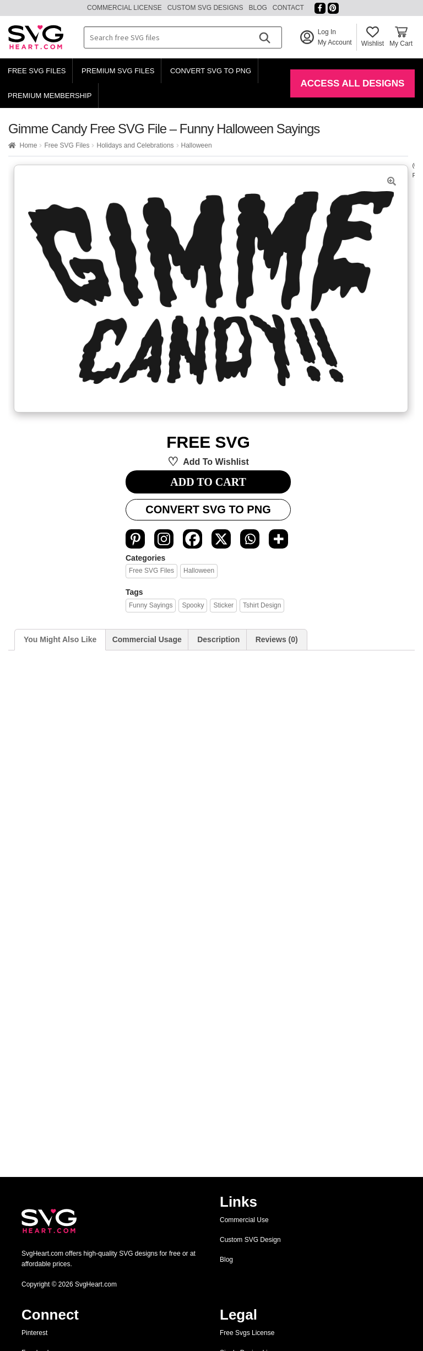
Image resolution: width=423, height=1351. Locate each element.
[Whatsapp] (249, 539)
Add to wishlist (216, 461)
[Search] (264, 37)
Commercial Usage (147, 639)
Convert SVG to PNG (210, 71)
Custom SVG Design (250, 1240)
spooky (193, 605)
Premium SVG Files (118, 71)
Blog (257, 8)
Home (28, 145)
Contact (288, 8)
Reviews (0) (277, 639)
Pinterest (34, 1333)
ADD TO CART (208, 482)
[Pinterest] (135, 539)
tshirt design (262, 605)
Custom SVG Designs (205, 8)
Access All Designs (353, 83)
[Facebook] (192, 539)
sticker (223, 605)
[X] (221, 539)
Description (218, 639)
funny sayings (150, 605)
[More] (278, 539)
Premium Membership (49, 95)
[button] (391, 181)
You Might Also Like (60, 639)
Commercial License (124, 8)
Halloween (196, 145)
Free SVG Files (37, 71)
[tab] (60, 639)
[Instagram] (163, 539)
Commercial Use (244, 1220)
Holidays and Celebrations (134, 145)
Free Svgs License (247, 1333)
